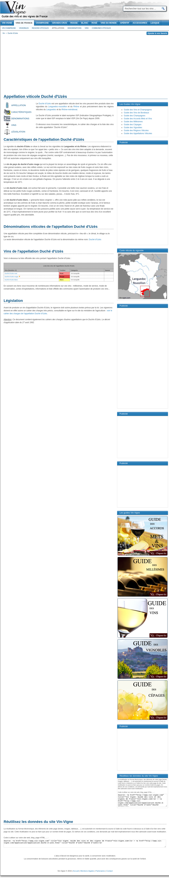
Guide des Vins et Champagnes (138, 110)
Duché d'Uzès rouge (11, 276)
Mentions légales (87, 871)
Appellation (18, 105)
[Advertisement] (84, 65)
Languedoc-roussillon (57, 106)
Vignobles (24, 28)
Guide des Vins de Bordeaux (136, 113)
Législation (18, 131)
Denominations (74, 28)
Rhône (76, 106)
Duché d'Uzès (45, 103)
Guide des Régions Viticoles (136, 130)
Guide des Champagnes (134, 115)
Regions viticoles (40, 28)
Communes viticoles (101, 28)
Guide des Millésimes (133, 121)
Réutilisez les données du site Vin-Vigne (38, 822)
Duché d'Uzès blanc (11, 280)
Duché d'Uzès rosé (11, 273)
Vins (86, 28)
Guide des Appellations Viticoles (138, 133)
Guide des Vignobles (133, 127)
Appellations (58, 28)
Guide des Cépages (132, 124)
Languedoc (51, 109)
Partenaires (100, 871)
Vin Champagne (9, 28)
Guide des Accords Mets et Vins (138, 118)
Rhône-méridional (69, 109)
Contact (109, 871)
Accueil (76, 871)
